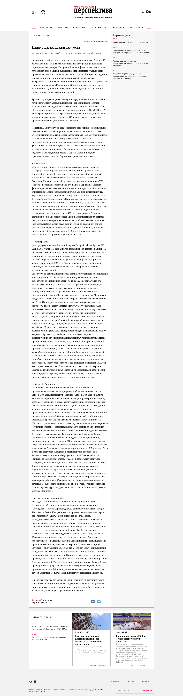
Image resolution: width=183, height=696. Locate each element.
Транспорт (142, 665)
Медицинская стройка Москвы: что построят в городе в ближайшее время (131, 51)
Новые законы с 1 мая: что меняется (130, 42)
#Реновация (45, 600)
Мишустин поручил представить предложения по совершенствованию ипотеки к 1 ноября (129, 76)
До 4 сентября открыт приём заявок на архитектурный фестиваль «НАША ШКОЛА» (50, 627)
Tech (33, 41)
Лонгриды (63, 27)
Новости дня (46, 27)
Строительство (98, 27)
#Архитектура (39, 602)
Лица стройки (136, 27)
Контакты (146, 682)
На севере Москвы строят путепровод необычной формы (49, 638)
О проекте (115, 682)
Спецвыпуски (117, 27)
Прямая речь (79, 27)
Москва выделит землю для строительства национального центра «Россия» (130, 63)
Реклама (131, 682)
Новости (93, 665)
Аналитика (101, 665)
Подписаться (146, 691)
